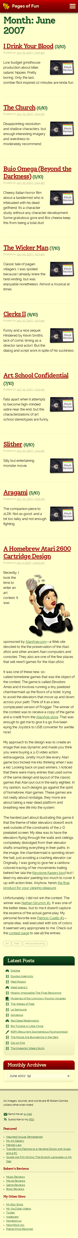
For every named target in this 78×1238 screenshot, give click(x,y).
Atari (17, 943)
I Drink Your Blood (28, 46)
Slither (12, 444)
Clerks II (14, 314)
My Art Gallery (15, 1141)
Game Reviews (15, 1185)
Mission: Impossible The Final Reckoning (36, 993)
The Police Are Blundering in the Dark (34, 1037)
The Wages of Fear (23, 1004)
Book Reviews (15, 1189)
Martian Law (14, 1145)
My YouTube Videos (18, 1208)
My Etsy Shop (14, 1204)
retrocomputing (35, 943)
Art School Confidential (35, 375)
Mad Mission (18, 982)
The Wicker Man (25, 248)
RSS (31, 1119)
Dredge (15, 970)
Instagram (12, 1217)
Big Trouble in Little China (27, 1026)
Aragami (15, 492)
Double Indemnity (22, 976)
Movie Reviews (15, 1181)
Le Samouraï (19, 1009)
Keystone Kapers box (48, 873)
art (7, 943)
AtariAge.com (36, 641)
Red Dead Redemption (25, 1020)
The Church (19, 107)
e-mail (28, 1114)
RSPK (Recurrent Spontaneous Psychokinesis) (39, 1032)
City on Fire (18, 1043)
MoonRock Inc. (15, 1225)
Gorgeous (17, 1015)
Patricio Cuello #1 (50, 918)
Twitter (10, 1212)
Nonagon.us (13, 1221)
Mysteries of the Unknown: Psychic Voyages (38, 998)
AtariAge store (47, 717)
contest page (19, 933)
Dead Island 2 (19, 987)
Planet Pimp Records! (19, 1229)
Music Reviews (15, 1177)
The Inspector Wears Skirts (27, 1048)
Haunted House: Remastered (24, 1137)
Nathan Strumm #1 (36, 903)
